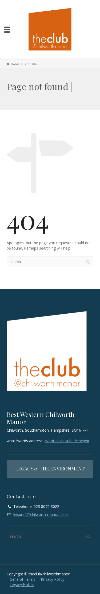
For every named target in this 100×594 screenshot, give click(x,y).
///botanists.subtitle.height (67, 440)
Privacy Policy (52, 579)
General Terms (22, 579)
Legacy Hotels (22, 584)
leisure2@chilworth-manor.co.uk (41, 514)
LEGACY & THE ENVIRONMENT (50, 468)
